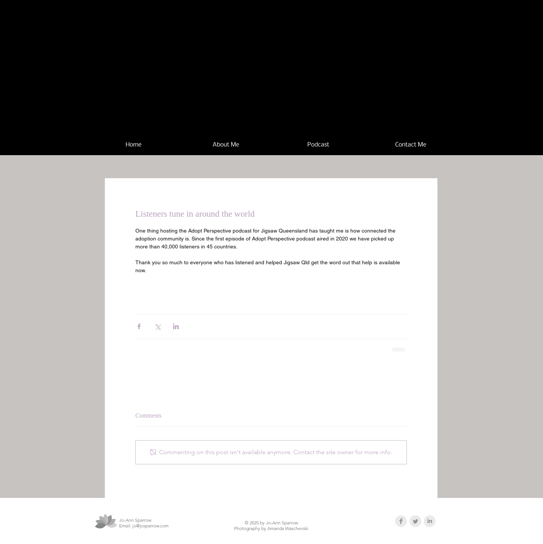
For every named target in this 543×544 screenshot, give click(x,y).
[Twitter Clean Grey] (415, 521)
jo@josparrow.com (150, 526)
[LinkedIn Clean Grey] (430, 521)
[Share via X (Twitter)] (157, 326)
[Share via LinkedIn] (175, 326)
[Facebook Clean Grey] (401, 521)
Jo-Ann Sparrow (293, 61)
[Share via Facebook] (139, 326)
